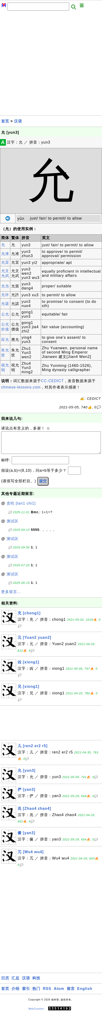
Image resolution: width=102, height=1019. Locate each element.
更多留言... (11, 596)
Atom (59, 993)
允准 (5, 254)
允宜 (5, 262)
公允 (5, 314)
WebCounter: (36, 1013)
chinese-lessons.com (21, 387)
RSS (47, 993)
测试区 (13, 526)
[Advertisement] (51, 64)
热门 (36, 993)
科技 (36, 983)
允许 (5, 295)
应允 (5, 340)
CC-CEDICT (52, 381)
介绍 (15, 993)
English (84, 993)
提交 (43, 486)
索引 (26, 993)
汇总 (15, 983)
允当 (5, 286)
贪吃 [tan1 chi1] (21, 508)
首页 (5, 121)
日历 (5, 983)
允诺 (5, 304)
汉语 (18, 121)
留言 (71, 993)
